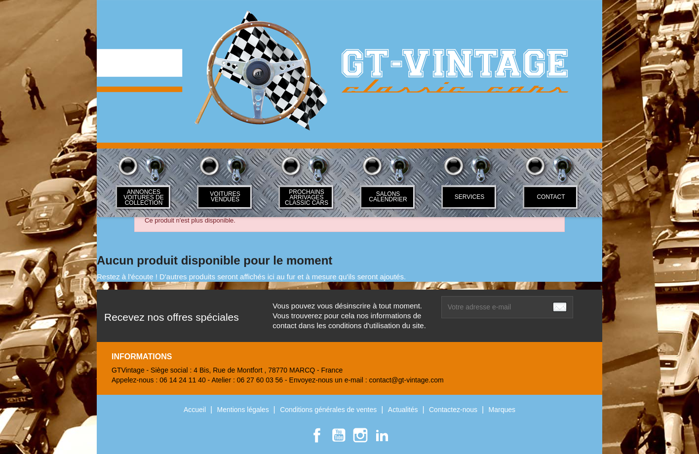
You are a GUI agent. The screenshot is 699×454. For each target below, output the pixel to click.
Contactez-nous (454, 410)
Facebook (317, 435)
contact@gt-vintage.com (406, 380)
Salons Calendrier (388, 196)
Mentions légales (244, 410)
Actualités (404, 410)
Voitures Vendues (225, 196)
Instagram (360, 435)
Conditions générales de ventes (329, 410)
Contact (551, 196)
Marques (502, 410)
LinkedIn (382, 435)
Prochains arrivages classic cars (306, 197)
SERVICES (469, 196)
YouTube (339, 435)
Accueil (196, 410)
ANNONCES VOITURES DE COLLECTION (143, 197)
